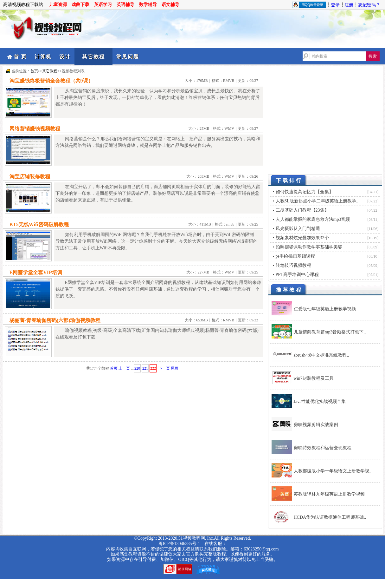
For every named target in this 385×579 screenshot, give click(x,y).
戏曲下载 (80, 4)
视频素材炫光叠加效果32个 (302, 237)
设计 (65, 56)
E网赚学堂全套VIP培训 (36, 272)
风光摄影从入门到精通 (298, 228)
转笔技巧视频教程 (293, 265)
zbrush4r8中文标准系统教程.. (321, 355)
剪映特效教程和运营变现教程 (322, 447)
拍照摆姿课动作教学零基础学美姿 (309, 247)
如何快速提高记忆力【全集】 (304, 191)
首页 (34, 71)
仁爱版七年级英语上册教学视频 (325, 308)
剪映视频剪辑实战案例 (316, 424)
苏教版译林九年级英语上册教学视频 (329, 494)
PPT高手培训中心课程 (297, 274)
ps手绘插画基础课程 (295, 256)
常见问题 (127, 56)
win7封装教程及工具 (314, 378)
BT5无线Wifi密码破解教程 (39, 224)
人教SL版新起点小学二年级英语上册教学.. (317, 201)
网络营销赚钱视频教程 (35, 128)
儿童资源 (58, 4)
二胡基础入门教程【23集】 (302, 210)
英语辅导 (125, 4)
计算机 (43, 56)
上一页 (124, 368)
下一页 (164, 368)
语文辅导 (170, 4)
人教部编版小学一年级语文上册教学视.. (332, 471)
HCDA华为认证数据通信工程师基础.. (330, 517)
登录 (335, 5)
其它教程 (93, 56)
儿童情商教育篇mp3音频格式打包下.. (330, 332)
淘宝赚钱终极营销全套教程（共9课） (51, 80)
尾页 (174, 368)
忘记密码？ (369, 5)
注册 (348, 5)
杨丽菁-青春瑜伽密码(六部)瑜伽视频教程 (55, 320)
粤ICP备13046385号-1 (179, 543)
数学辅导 (148, 4)
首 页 (20, 56)
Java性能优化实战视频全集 (320, 401)
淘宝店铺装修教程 (30, 176)
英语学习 (103, 4)
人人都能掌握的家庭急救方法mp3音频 (313, 219)
